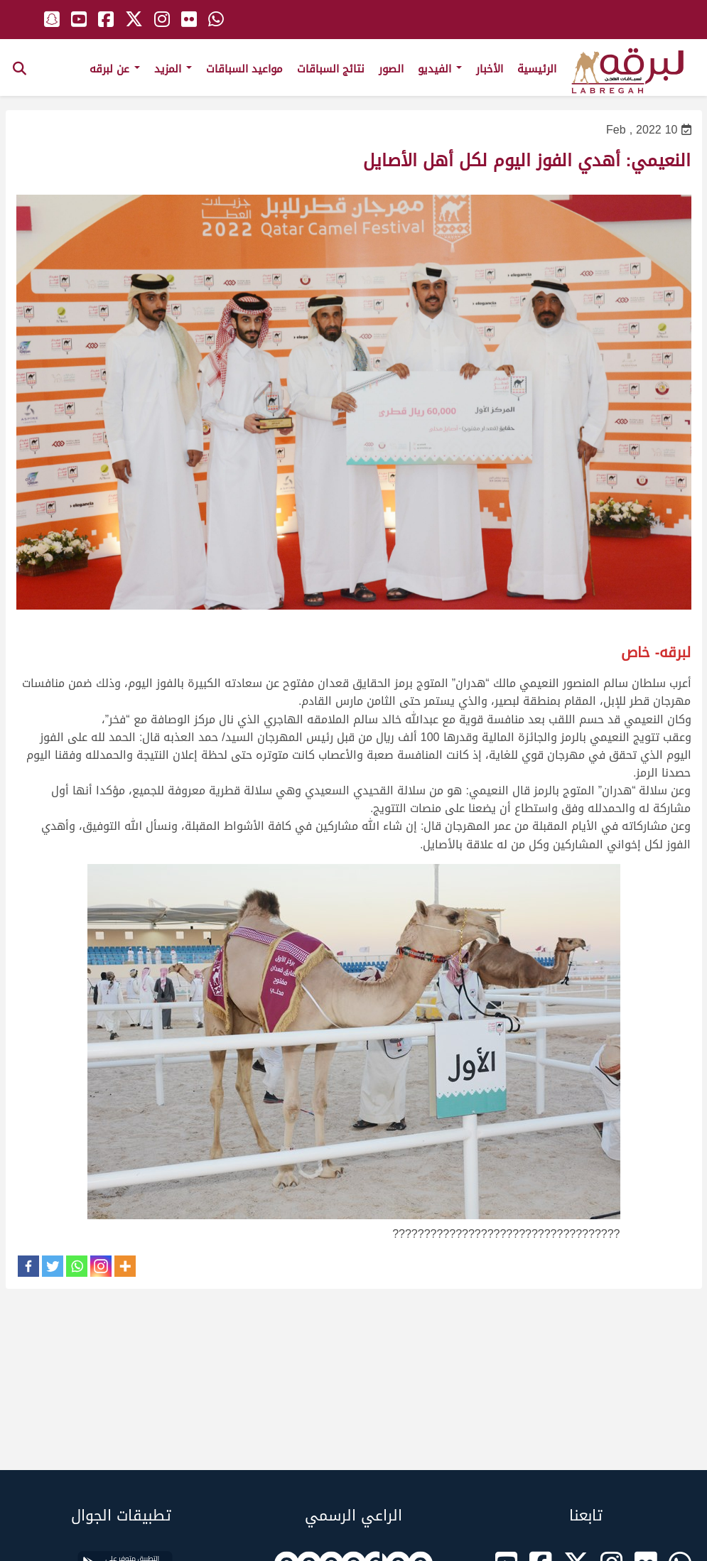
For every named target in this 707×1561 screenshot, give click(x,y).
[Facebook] (28, 1266)
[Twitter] (52, 1266)
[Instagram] (101, 1266)
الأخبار (489, 69)
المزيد (173, 69)
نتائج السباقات (331, 69)
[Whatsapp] (76, 1266)
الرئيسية (536, 69)
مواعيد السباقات (244, 69)
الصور (391, 69)
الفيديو (440, 69)
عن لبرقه (115, 69)
